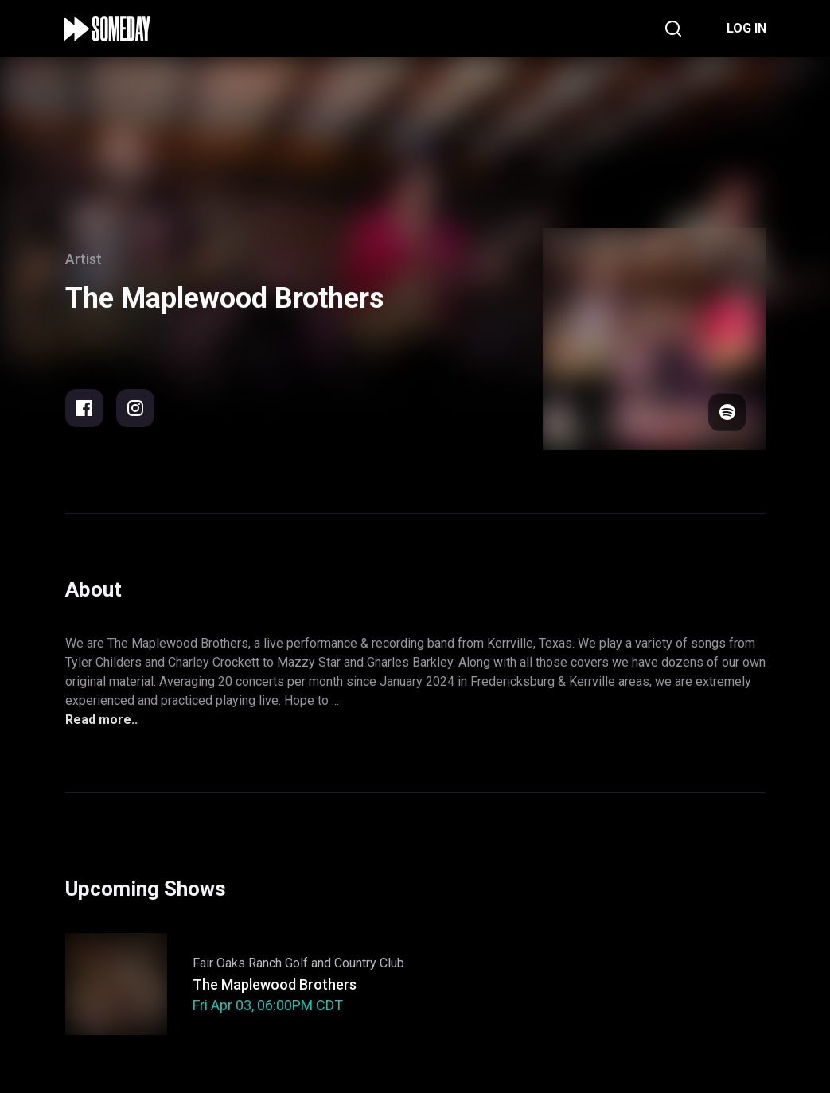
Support (406, 984)
